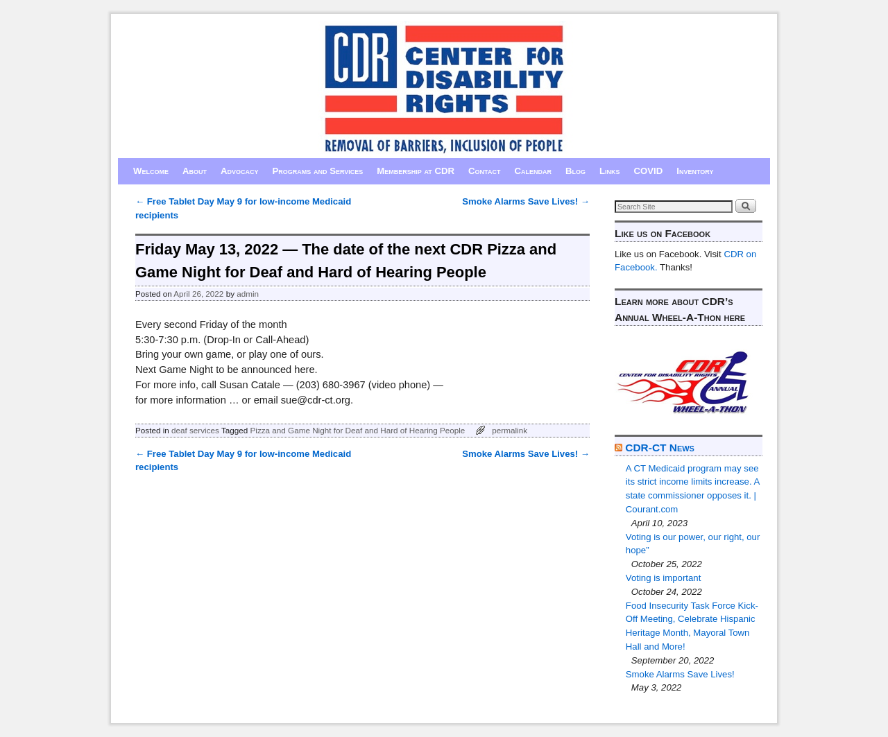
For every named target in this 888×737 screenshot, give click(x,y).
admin (248, 293)
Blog (575, 171)
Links (609, 171)
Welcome (151, 171)
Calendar (533, 171)
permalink (509, 430)
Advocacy (240, 171)
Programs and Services (318, 171)
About (194, 171)
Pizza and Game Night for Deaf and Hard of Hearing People (357, 430)
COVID (648, 171)
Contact (484, 171)
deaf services (195, 430)
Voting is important (663, 578)
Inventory (694, 171)
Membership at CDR (415, 171)
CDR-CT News (659, 447)
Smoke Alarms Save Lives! (526, 201)
